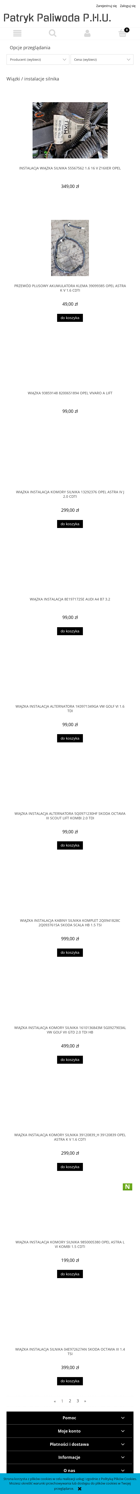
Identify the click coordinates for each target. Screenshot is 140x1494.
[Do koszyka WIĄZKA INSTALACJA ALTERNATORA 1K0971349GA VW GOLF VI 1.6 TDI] (70, 738)
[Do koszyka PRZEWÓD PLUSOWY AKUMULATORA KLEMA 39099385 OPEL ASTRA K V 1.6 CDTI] (70, 318)
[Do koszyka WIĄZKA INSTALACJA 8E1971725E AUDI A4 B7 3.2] (70, 631)
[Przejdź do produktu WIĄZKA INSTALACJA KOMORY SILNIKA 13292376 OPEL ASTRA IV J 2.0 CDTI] (70, 463)
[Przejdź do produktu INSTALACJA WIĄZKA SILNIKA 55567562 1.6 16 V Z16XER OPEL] (70, 130)
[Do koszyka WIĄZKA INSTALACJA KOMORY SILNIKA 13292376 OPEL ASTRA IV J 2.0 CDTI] (70, 524)
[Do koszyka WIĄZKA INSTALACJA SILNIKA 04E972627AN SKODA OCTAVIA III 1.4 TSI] (70, 1381)
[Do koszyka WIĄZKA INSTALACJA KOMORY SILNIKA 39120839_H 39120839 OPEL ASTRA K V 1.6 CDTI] (70, 1167)
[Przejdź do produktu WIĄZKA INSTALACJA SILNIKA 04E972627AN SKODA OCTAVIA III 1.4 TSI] (70, 1321)
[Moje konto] (87, 33)
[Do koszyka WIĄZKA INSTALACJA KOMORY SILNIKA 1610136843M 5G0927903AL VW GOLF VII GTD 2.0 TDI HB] (70, 1060)
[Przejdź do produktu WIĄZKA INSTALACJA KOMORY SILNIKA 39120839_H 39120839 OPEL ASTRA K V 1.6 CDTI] (70, 1106)
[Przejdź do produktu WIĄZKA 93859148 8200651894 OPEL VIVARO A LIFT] (70, 364)
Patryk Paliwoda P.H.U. (57, 18)
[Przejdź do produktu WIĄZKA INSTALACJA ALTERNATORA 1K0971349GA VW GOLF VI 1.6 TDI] (70, 678)
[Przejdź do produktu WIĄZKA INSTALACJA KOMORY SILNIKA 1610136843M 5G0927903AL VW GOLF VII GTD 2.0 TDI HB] (70, 999)
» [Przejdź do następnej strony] (85, 1401)
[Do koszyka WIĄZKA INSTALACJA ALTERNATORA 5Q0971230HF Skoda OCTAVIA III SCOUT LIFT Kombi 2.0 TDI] (70, 845)
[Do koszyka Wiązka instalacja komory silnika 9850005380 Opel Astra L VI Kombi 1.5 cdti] (70, 1274)
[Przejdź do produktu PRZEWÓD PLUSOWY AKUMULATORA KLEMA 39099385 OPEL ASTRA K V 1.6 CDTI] (70, 248)
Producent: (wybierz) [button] (25, 59)
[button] (17, 33)
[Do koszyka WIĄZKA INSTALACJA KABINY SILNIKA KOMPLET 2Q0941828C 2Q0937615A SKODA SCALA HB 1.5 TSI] (70, 953)
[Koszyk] (122, 32)
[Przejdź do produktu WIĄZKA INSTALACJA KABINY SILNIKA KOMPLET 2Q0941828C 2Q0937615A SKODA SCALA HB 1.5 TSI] (70, 892)
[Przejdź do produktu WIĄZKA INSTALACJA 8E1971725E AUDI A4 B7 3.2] (70, 570)
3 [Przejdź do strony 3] (78, 1401)
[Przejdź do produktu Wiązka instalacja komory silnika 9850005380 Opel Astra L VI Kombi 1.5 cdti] (70, 1213)
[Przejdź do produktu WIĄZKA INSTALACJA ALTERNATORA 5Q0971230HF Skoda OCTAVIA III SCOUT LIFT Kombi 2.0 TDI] (70, 785)
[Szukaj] (52, 32)
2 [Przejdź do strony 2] (70, 1401)
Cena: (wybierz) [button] (85, 59)
